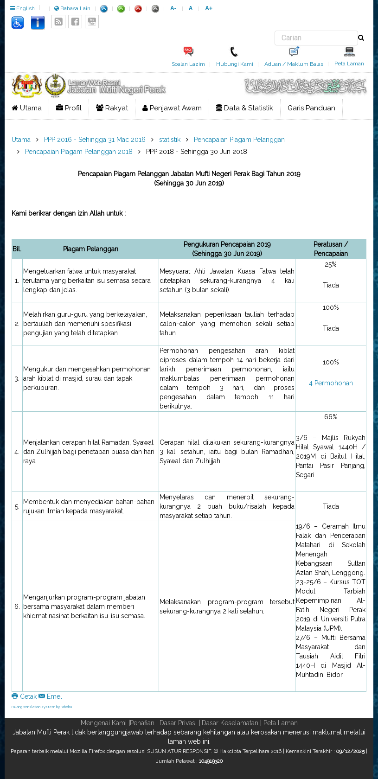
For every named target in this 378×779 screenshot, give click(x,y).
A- (173, 8)
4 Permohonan (331, 383)
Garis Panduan (311, 108)
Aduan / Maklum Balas (293, 64)
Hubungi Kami (234, 64)
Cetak (25, 696)
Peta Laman (349, 63)
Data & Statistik (244, 108)
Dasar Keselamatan (230, 723)
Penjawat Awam (172, 108)
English (22, 8)
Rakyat (112, 108)
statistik (169, 139)
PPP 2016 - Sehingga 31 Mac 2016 (95, 139)
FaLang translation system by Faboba (42, 706)
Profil (69, 108)
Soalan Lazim (188, 64)
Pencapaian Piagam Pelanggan (239, 139)
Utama (27, 108)
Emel (50, 696)
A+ (208, 8)
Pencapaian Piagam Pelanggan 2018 (79, 151)
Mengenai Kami (104, 723)
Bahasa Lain (72, 8)
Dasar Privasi (178, 723)
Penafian (142, 723)
